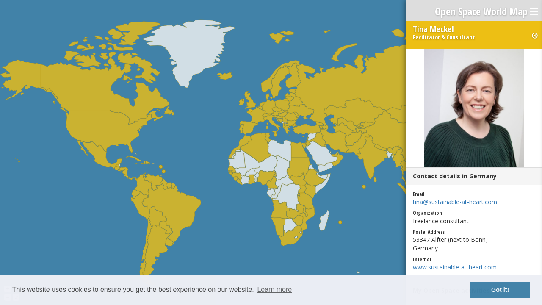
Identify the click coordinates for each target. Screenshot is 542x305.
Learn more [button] (274, 289)
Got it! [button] (500, 289)
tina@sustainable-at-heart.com (455, 202)
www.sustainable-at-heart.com (455, 267)
